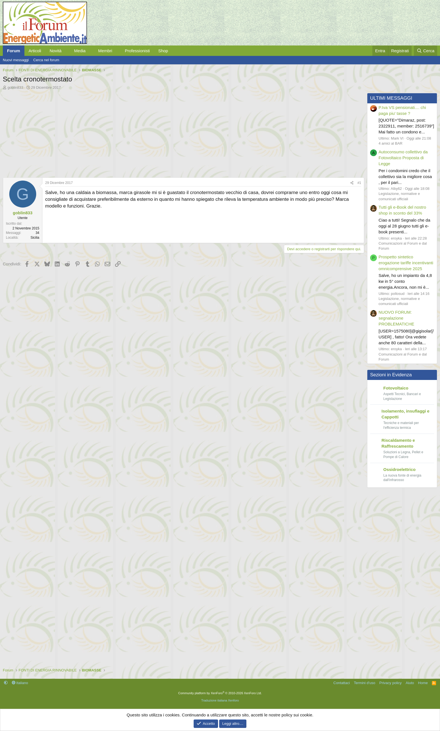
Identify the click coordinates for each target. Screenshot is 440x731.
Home (423, 683)
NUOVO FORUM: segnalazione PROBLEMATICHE (396, 318)
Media (80, 50)
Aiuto (410, 683)
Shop (163, 50)
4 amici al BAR (390, 143)
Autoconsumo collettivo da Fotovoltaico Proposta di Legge (403, 157)
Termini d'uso (364, 683)
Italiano (20, 683)
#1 (359, 183)
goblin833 (15, 87)
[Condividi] (352, 183)
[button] (66, 50)
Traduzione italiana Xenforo (220, 700)
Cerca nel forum (46, 60)
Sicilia (35, 238)
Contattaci (341, 683)
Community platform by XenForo (220, 693)
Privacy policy (390, 683)
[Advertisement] (171, 132)
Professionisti (137, 50)
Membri (105, 50)
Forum (13, 50)
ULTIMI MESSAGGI (391, 98)
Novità (56, 50)
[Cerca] (425, 50)
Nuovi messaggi (16, 60)
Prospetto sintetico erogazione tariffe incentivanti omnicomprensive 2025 (406, 262)
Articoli (35, 50)
